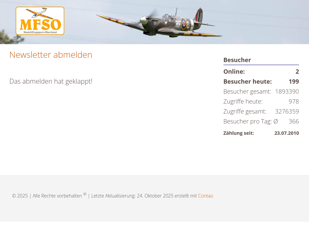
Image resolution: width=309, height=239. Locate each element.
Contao (205, 196)
